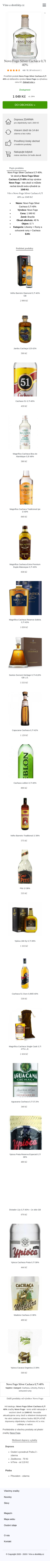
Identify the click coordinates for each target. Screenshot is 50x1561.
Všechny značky (11, 1491)
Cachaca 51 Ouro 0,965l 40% (25, 994)
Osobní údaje (10, 1525)
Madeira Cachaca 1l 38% (25, 1315)
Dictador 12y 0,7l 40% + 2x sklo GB (25, 1210)
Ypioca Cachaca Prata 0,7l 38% (25, 1262)
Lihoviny (34, 1388)
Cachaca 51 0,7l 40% (25, 401)
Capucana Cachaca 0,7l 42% (25, 730)
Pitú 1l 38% (25, 888)
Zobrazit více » (29, 82)
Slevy (6, 1503)
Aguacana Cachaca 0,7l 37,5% (25, 1102)
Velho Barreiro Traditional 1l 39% (24, 835)
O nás (7, 1535)
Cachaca (25, 1388)
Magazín (8, 1513)
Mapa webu (9, 1519)
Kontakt (7, 1541)
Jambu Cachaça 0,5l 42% (25, 348)
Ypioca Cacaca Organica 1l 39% (25, 1368)
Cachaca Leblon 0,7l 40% (25, 783)
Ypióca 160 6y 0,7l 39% (25, 941)
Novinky (8, 1497)
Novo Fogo (31, 79)
